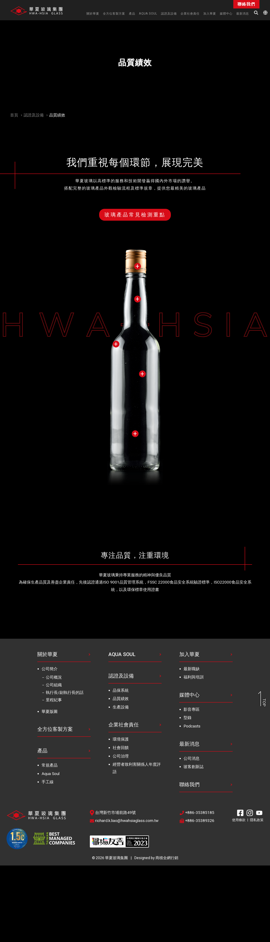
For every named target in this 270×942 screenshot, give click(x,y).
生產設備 (121, 707)
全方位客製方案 (55, 729)
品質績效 (121, 698)
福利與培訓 (194, 677)
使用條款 (239, 820)
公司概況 (54, 677)
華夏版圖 (50, 711)
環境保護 (121, 739)
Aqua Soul (50, 773)
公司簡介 (50, 668)
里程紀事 (54, 699)
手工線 (48, 781)
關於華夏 (47, 654)
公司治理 (121, 756)
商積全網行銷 (166, 858)
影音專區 (192, 709)
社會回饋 (121, 747)
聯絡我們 (189, 785)
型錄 (188, 717)
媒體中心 (189, 695)
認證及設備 (34, 115)
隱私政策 (256, 820)
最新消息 (189, 744)
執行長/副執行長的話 (65, 692)
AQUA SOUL (121, 654)
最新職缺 (192, 668)
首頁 (14, 115)
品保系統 (121, 690)
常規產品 (50, 765)
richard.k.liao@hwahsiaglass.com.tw (124, 820)
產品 (42, 751)
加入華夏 (189, 654)
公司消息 (192, 758)
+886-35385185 (197, 812)
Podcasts (192, 726)
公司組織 (54, 684)
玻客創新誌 (194, 766)
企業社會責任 (123, 725)
